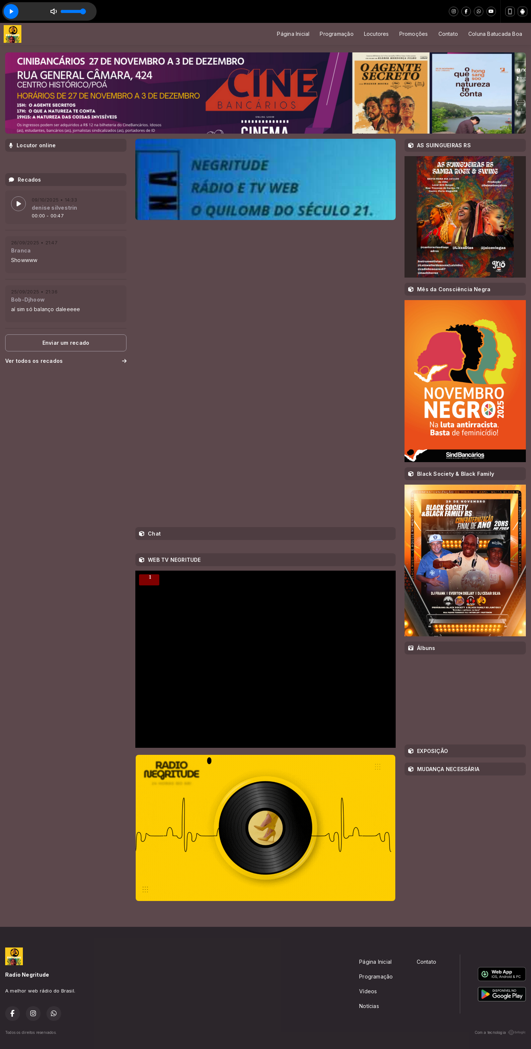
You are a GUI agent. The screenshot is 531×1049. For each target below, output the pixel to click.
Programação (336, 34)
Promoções (413, 34)
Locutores (376, 34)
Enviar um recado (65, 343)
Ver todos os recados (65, 361)
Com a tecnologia (500, 1032)
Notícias (369, 1006)
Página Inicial (293, 34)
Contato (448, 34)
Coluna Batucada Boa (495, 34)
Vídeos (368, 991)
